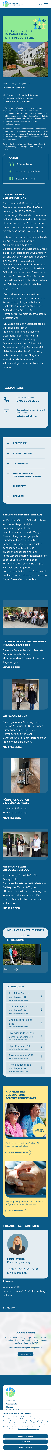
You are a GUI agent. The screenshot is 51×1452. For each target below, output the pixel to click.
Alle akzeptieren (25, 1436)
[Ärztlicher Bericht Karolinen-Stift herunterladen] (25, 996)
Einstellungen (25, 1447)
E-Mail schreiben (17, 1273)
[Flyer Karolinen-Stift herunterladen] (25, 1047)
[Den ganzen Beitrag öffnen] (12, 667)
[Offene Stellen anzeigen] (18, 1152)
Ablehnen (25, 1442)
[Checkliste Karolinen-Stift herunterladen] (25, 1023)
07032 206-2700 (27, 400)
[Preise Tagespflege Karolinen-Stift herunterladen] (25, 1068)
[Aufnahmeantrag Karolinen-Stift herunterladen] (25, 1009)
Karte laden (25, 1354)
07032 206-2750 (27, 1269)
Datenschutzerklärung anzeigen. (28, 1429)
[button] (25, 443)
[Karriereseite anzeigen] (15, 1211)
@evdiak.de (29, 416)
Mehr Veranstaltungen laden (25, 933)
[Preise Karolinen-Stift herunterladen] (25, 1056)
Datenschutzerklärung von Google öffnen (25, 1347)
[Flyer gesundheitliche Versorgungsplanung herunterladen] (25, 1036)
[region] (25, 1431)
